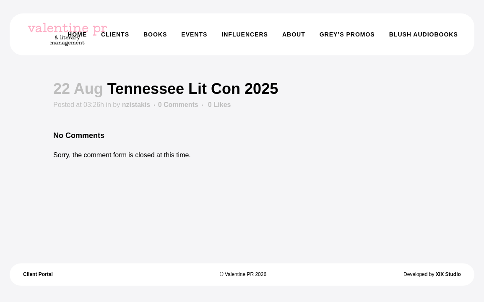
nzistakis (136, 104)
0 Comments (178, 104)
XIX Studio (448, 274)
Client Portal (38, 274)
